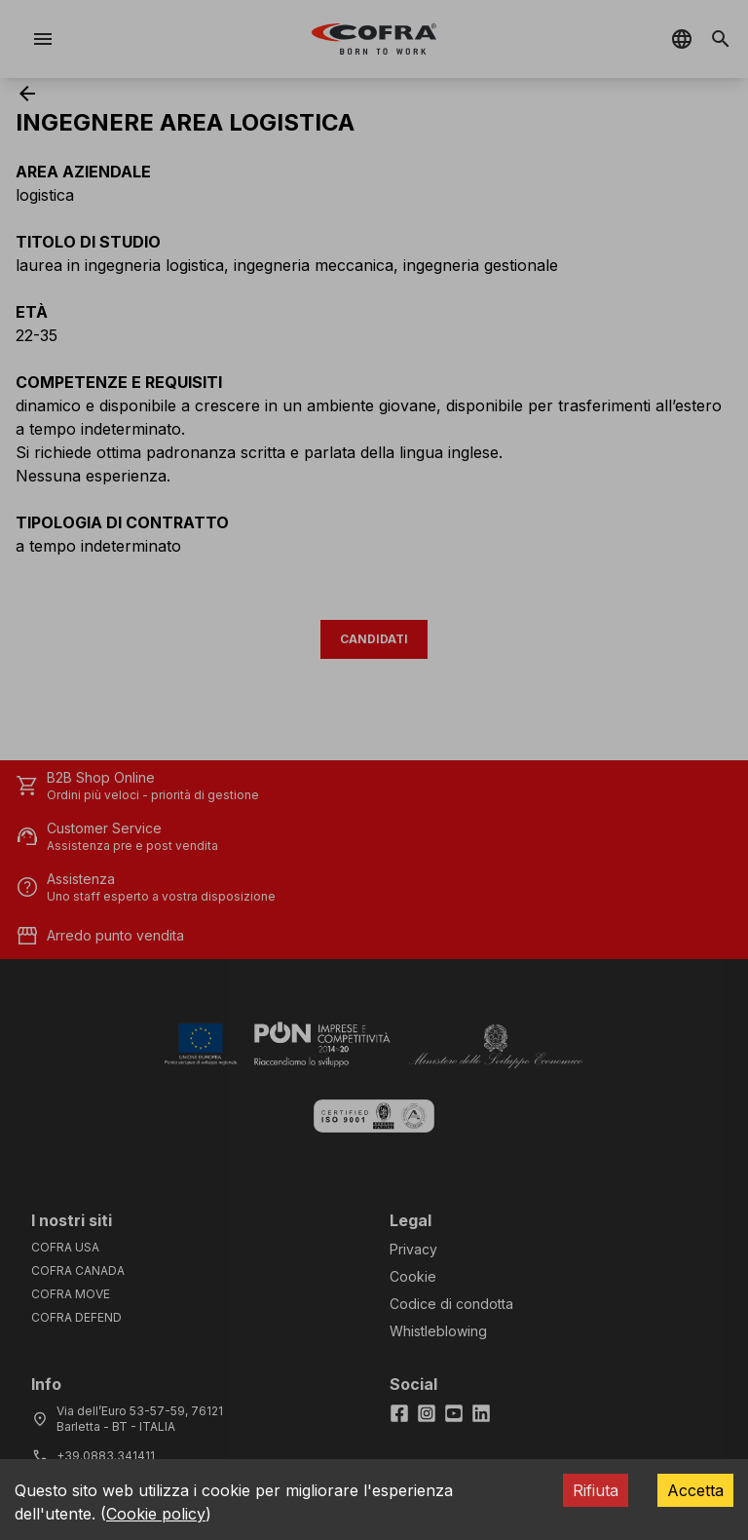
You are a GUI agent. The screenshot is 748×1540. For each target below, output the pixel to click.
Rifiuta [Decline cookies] (595, 1490)
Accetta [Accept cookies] (695, 1490)
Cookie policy (156, 1513)
